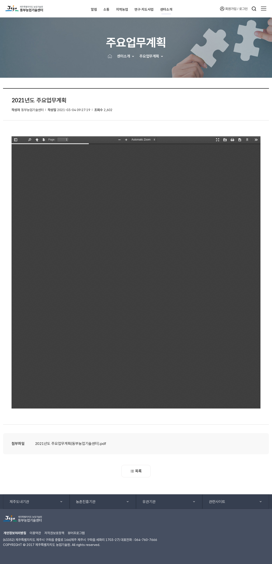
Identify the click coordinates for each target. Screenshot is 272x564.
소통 (102, 8)
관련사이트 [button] (217, 502)
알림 (82, 8)
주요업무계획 (149, 56)
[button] (263, 9)
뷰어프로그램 (76, 533)
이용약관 (35, 533)
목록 (135, 471)
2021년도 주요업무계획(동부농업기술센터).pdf (70, 443)
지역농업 (125, 8)
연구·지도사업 (157, 8)
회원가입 (228, 9)
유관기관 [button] (149, 502)
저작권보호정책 (54, 533)
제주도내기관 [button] (19, 502)
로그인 (243, 9)
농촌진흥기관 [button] (86, 502)
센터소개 (188, 8)
